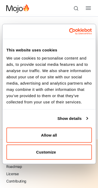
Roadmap (14, 166)
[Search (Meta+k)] (78, 8)
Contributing (16, 181)
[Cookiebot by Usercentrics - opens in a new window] (70, 31)
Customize (49, 152)
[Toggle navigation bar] (84, 8)
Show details (69, 118)
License (12, 174)
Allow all (49, 135)
